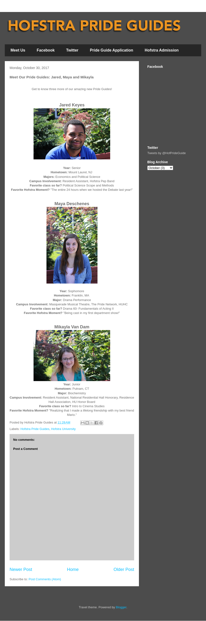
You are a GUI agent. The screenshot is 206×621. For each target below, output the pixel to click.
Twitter (72, 50)
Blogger (121, 607)
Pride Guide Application (111, 50)
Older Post (124, 569)
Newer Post (21, 569)
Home (73, 569)
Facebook (46, 50)
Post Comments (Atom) (45, 579)
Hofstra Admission (162, 50)
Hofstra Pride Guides (35, 429)
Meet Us (18, 50)
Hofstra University (63, 429)
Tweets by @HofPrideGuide (166, 153)
